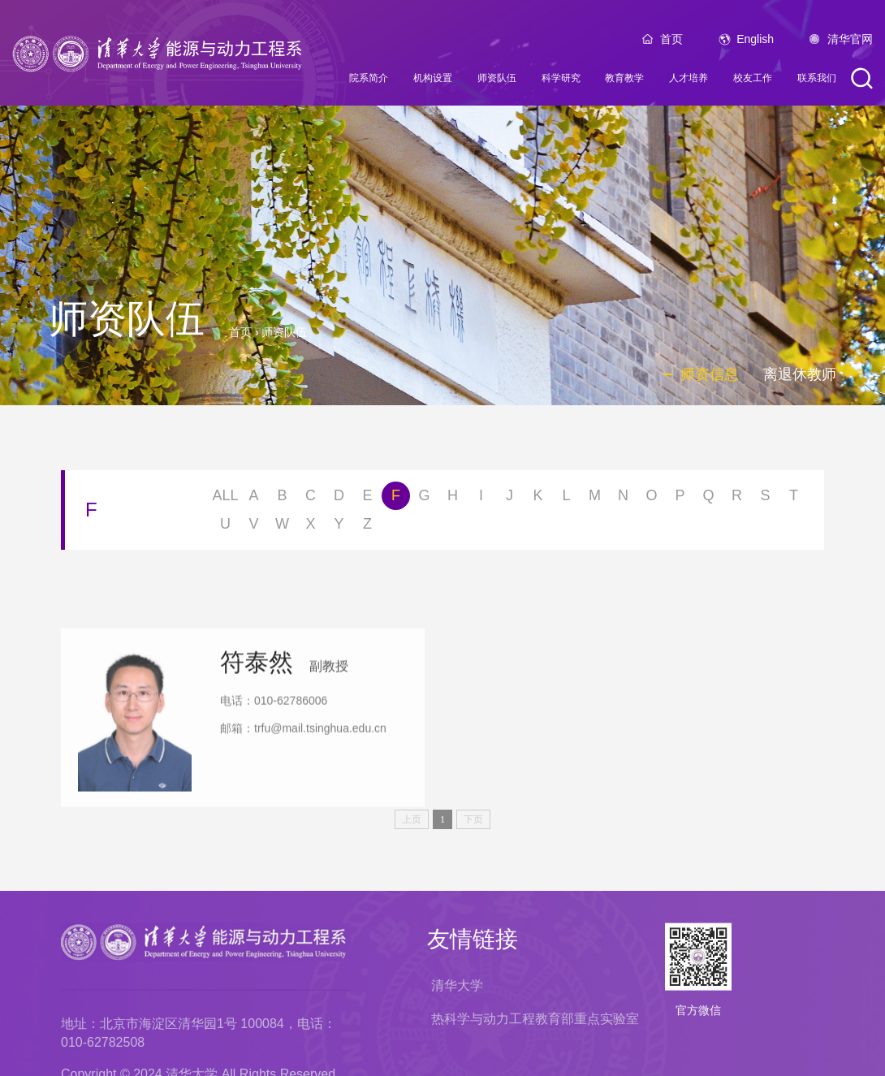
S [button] (765, 498)
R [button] (737, 498)
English (755, 43)
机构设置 (432, 82)
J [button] (509, 498)
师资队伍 (496, 82)
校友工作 (752, 82)
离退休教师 (799, 374)
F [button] (395, 498)
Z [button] (367, 527)
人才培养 (688, 82)
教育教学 (624, 82)
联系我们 (816, 82)
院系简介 (368, 82)
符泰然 (256, 731)
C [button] (310, 498)
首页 (671, 43)
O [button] (651, 498)
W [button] (282, 527)
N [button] (623, 498)
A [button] (253, 498)
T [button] (793, 498)
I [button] (481, 498)
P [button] (679, 498)
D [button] (339, 498)
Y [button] (338, 527)
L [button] (566, 498)
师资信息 (709, 374)
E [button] (367, 498)
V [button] (253, 527)
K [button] (537, 498)
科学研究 (561, 82)
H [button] (452, 498)
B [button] (282, 498)
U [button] (225, 527)
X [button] (310, 527)
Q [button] (708, 498)
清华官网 (850, 43)
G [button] (424, 498)
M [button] (595, 498)
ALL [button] (225, 498)
